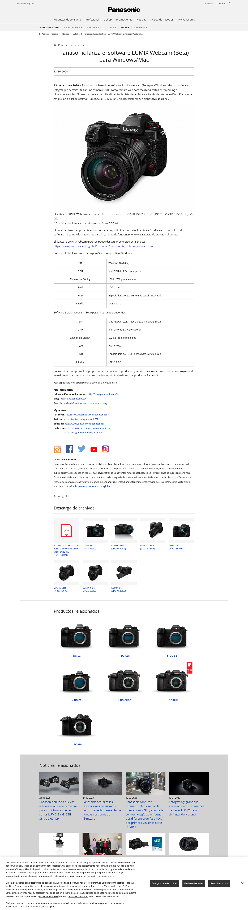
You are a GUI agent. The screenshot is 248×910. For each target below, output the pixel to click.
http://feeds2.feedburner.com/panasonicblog (83, 403)
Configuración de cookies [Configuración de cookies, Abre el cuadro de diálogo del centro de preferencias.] (164, 883)
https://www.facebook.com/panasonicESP (87, 414)
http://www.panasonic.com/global (92, 486)
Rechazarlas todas (193, 883)
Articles (76, 34)
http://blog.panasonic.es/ (73, 398)
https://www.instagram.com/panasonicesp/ (89, 428)
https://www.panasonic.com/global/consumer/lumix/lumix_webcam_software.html (103, 246)
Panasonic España (25, 3)
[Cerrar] (242, 883)
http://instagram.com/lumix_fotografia (84, 432)
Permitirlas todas (219, 883)
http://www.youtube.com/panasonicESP (85, 423)
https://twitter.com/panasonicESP (81, 419)
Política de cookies (48, 896)
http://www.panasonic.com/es (103, 394)
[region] (124, 883)
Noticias (65, 34)
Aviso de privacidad (78, 896)
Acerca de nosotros (49, 27)
